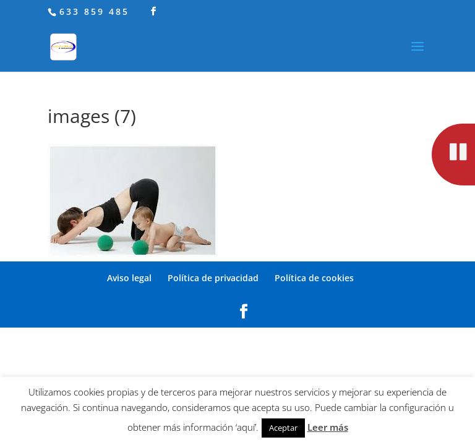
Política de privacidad (213, 278)
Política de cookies (314, 278)
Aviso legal (129, 278)
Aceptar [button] (283, 427)
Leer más (327, 427)
